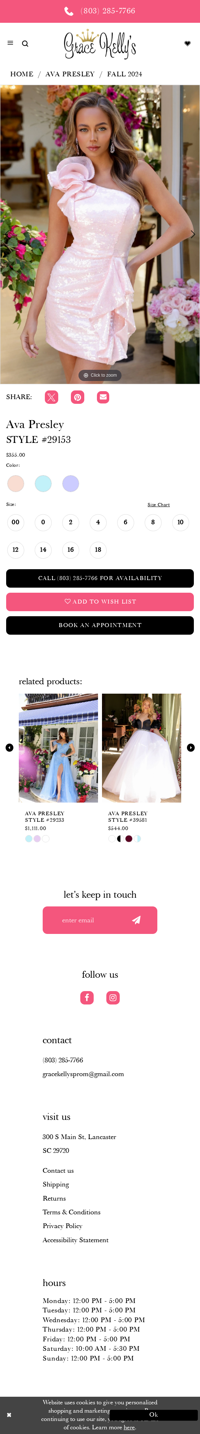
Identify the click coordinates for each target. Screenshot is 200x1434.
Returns (54, 1198)
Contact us (58, 1171)
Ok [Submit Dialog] (154, 1414)
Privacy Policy (62, 1226)
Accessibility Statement (75, 1240)
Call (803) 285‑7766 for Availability (100, 578)
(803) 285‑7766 (63, 1060)
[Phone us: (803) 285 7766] (100, 11)
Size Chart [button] (159, 505)
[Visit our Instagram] (113, 997)
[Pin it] (77, 397)
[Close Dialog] (46, 1415)
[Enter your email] (100, 920)
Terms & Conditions (72, 1212)
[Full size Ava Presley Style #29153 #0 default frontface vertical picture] (100, 234)
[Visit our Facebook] (87, 997)
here (129, 1427)
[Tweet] (51, 397)
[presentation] (58, 747)
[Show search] (25, 43)
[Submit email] (136, 920)
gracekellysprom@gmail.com (83, 1074)
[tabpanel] (100, 234)
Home (22, 74)
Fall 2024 (124, 74)
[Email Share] (103, 397)
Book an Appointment (100, 625)
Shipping (56, 1184)
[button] (10, 43)
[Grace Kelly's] (100, 44)
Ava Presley (70, 74)
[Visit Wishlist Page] (187, 43)
